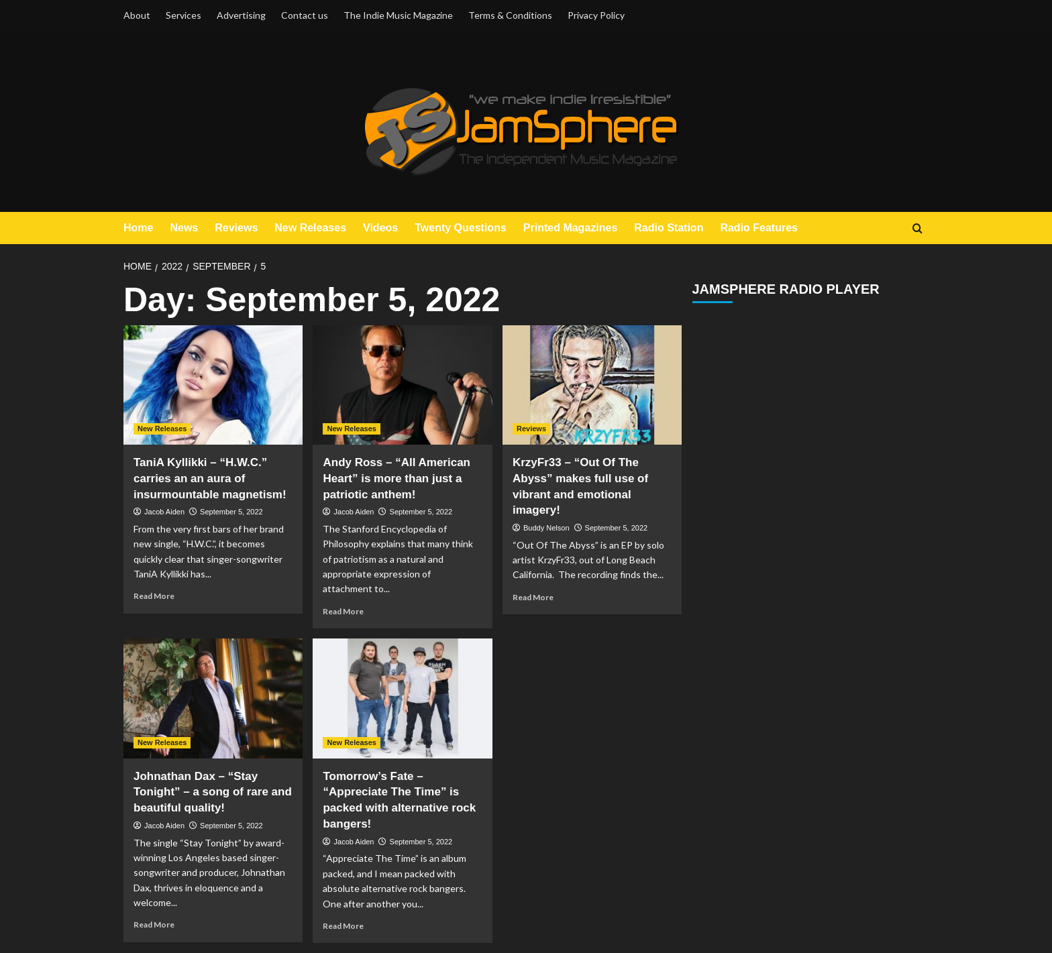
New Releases (310, 227)
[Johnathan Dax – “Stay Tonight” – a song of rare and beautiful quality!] (213, 698)
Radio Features (759, 227)
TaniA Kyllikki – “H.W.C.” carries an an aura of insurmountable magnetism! (210, 478)
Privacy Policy (596, 15)
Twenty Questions (461, 227)
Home (138, 227)
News (184, 227)
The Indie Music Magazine (398, 15)
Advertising (241, 15)
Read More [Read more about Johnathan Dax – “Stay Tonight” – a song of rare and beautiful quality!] (154, 924)
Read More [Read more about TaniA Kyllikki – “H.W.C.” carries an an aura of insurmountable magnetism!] (154, 596)
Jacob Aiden (164, 512)
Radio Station (668, 227)
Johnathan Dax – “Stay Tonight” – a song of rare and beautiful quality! (213, 792)
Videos (380, 227)
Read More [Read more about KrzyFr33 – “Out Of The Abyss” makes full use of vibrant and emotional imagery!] (533, 597)
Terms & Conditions (510, 15)
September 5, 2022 (231, 512)
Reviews (236, 227)
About (136, 15)
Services (183, 15)
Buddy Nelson (546, 528)
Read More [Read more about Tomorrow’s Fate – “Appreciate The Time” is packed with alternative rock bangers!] (343, 926)
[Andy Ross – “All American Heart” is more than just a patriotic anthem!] (402, 385)
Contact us (304, 15)
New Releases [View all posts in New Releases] (162, 429)
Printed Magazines (570, 227)
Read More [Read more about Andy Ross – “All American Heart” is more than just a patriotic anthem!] (343, 611)
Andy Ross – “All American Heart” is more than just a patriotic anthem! (396, 478)
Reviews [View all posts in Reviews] (531, 429)
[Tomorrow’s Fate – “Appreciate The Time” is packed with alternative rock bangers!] (402, 698)
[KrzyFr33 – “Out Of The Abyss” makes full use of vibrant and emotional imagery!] (592, 385)
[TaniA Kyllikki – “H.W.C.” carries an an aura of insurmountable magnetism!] (213, 385)
